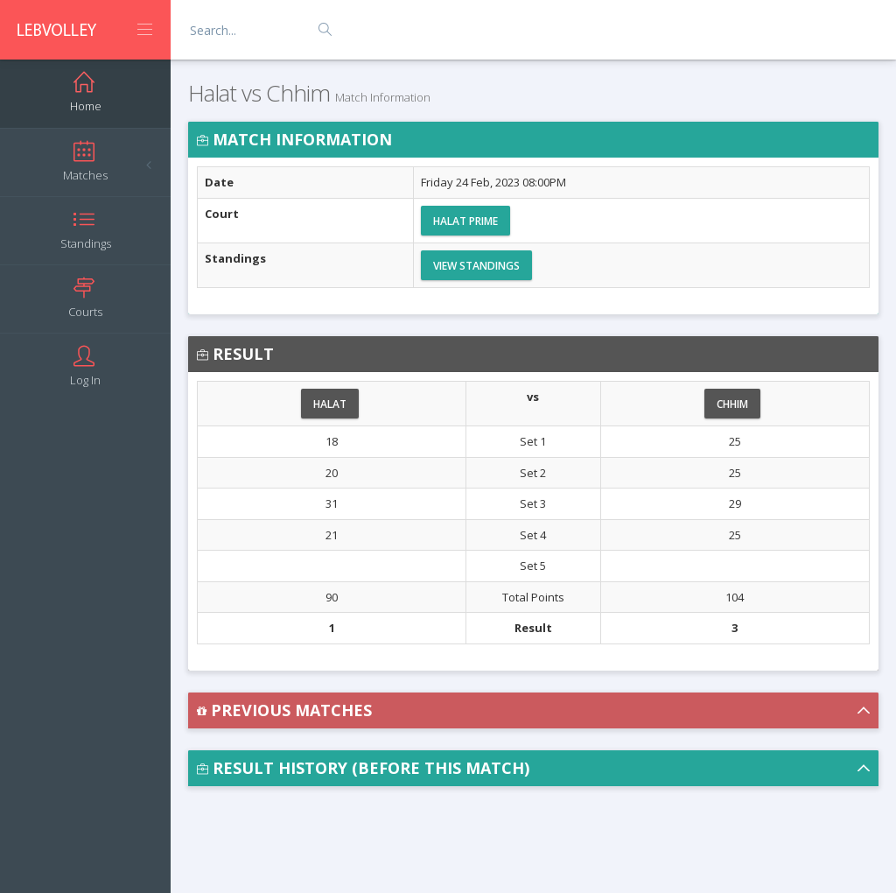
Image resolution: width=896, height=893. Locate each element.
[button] (533, 710)
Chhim (732, 404)
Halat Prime (465, 221)
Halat (329, 404)
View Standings (476, 265)
